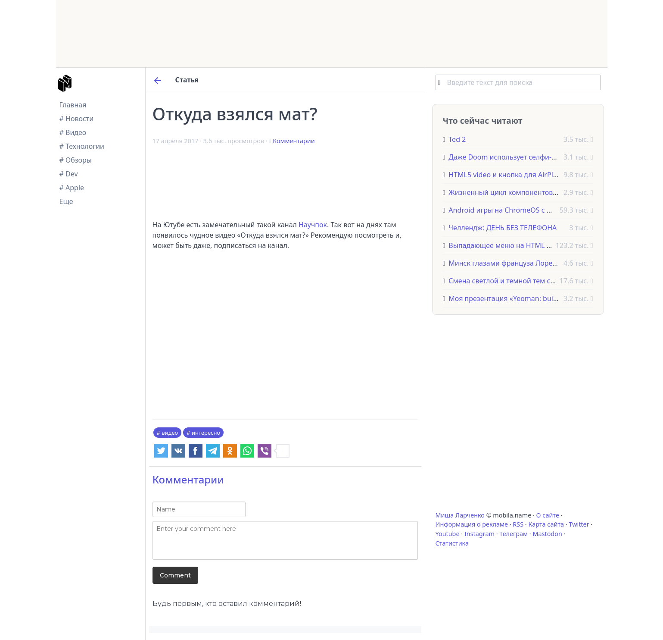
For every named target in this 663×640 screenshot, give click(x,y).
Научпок (313, 224)
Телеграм (513, 534)
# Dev (68, 174)
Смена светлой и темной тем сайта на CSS (518, 280)
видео (170, 432)
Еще (66, 201)
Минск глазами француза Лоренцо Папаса (519, 263)
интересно (206, 432)
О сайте (547, 515)
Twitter (579, 524)
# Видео (73, 132)
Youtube (448, 534)
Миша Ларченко (460, 515)
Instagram (479, 534)
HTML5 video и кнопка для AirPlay (504, 174)
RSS (518, 524)
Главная (73, 105)
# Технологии (82, 146)
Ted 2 (457, 139)
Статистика (452, 543)
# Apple (71, 187)
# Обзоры (75, 160)
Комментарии (293, 141)
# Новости (76, 118)
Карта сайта (546, 524)
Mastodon (547, 534)
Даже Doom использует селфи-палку (509, 157)
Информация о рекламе (472, 524)
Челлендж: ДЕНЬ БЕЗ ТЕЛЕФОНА (502, 227)
